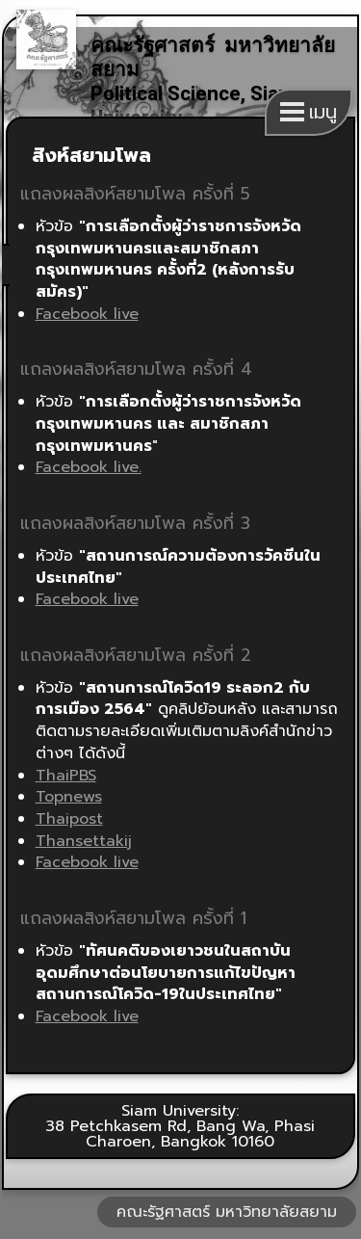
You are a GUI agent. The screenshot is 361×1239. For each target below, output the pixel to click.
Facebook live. (89, 467)
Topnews (69, 796)
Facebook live (87, 314)
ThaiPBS (66, 775)
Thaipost (69, 818)
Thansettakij (84, 841)
